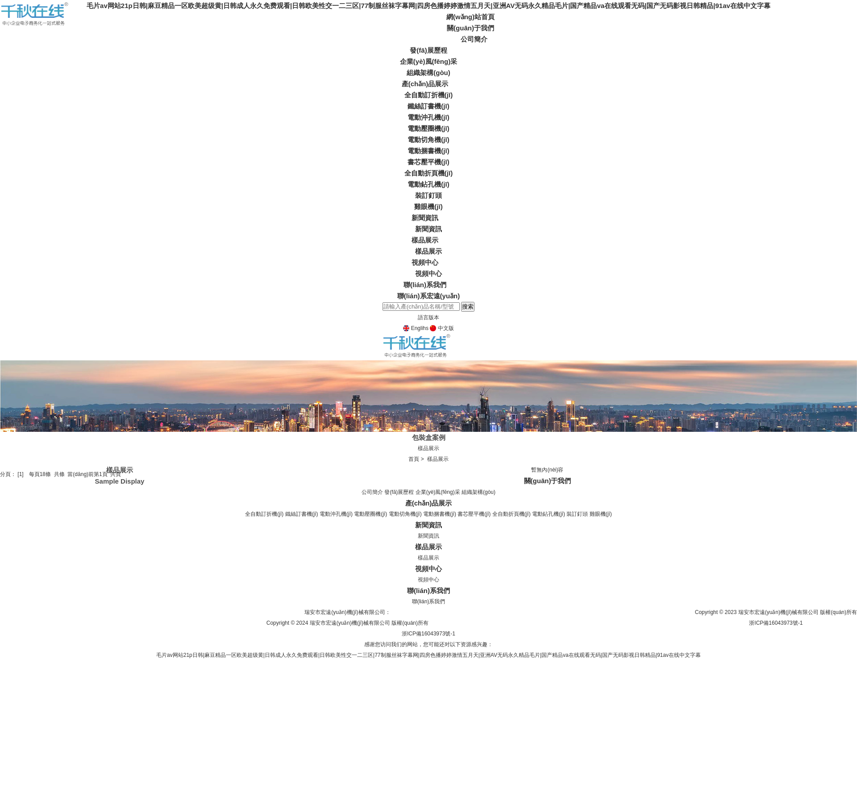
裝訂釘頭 (428, 195)
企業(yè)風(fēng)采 (428, 61)
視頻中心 (425, 262)
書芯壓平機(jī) (428, 162)
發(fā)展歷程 (428, 50)
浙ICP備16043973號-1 (776, 623)
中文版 (441, 328)
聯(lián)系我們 (425, 284)
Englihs (415, 328)
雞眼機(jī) (428, 206)
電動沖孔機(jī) (428, 117)
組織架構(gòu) (428, 72)
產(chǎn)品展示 (425, 84)
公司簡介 (474, 39)
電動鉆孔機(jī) (428, 184)
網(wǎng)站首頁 (470, 17)
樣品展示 (425, 240)
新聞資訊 (425, 217)
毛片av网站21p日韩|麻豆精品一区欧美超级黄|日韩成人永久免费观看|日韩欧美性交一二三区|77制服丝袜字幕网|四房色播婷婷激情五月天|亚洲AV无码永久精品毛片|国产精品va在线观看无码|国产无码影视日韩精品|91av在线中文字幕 (428, 5)
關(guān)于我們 (470, 28)
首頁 (413, 459)
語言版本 (428, 317)
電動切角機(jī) (428, 139)
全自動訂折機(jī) (428, 95)
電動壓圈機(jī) (428, 128)
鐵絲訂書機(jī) (428, 106)
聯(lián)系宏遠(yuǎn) (428, 296)
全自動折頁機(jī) (428, 173)
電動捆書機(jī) (428, 151)
